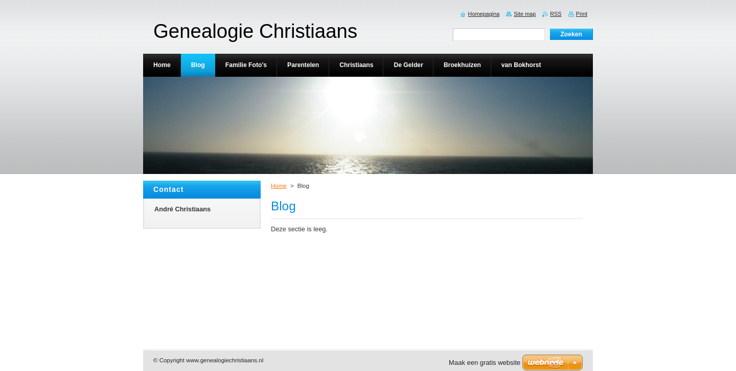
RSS (555, 14)
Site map (525, 14)
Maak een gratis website (484, 362)
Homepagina (484, 14)
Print (581, 14)
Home (279, 186)
